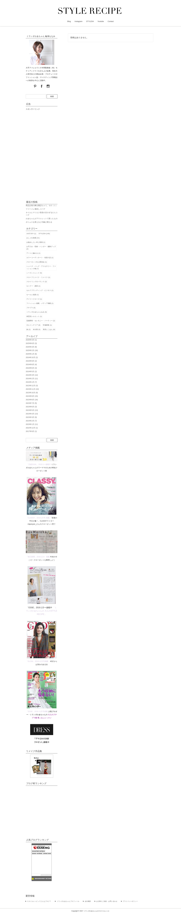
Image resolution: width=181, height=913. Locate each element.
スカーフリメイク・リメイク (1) (38, 277)
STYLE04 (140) (44, 234)
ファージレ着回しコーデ (35, 209)
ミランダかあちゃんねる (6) (36, 312)
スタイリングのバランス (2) (36, 282)
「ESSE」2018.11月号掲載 (37, 711)
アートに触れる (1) (33, 253)
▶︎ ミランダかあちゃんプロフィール (67, 901)
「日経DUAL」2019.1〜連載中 (39, 464)
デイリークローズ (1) (34, 299)
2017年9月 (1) (31, 431)
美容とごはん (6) (49, 329)
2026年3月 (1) (31, 340)
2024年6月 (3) (31, 368)
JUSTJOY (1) (31, 234)
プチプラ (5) (30, 308)
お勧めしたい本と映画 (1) (35, 242)
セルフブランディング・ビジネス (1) (39, 290)
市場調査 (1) (47, 325)
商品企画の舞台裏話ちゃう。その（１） (41, 205)
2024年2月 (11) (32, 379)
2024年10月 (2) (32, 357)
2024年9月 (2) (31, 361)
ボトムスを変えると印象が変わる (39, 222)
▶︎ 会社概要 (87, 901)
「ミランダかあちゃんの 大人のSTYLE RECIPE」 (41, 610)
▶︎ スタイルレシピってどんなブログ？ (38, 901)
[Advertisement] (41, 154)
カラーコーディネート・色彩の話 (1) (39, 258)
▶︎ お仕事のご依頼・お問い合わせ (105, 901)
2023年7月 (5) (31, 403)
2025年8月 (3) (31, 343)
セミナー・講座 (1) (33, 286)
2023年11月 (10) (32, 389)
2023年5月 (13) (32, 410)
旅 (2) (28, 329)
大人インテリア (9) (33, 325)
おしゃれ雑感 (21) (33, 238)
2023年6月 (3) (31, 407)
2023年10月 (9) (32, 393)
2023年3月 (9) (31, 417)
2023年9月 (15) (32, 396)
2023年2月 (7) (31, 421)
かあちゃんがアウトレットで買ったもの (41, 219)
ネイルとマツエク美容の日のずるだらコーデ (41, 214)
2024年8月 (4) (31, 364)
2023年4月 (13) (32, 414)
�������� (46, 875)
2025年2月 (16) (32, 350)
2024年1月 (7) (31, 382)
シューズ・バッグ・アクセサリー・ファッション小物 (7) (41, 267)
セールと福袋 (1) (32, 295)
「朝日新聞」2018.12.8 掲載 (38, 557)
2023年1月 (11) (32, 424)
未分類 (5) (36, 329)
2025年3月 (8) (31, 347)
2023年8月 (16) (32, 400)
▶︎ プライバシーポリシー (129, 901)
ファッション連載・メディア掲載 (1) (39, 303)
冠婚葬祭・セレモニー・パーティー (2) (40, 321)
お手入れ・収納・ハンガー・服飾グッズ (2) (41, 248)
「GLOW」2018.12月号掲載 (37, 661)
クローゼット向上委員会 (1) (36, 262)
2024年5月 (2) (31, 371)
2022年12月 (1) (32, 428)
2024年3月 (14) (32, 375)
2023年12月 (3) (32, 386)
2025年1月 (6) (31, 354)
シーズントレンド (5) (34, 273)
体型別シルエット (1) (34, 316)
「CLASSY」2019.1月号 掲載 (38, 518)
